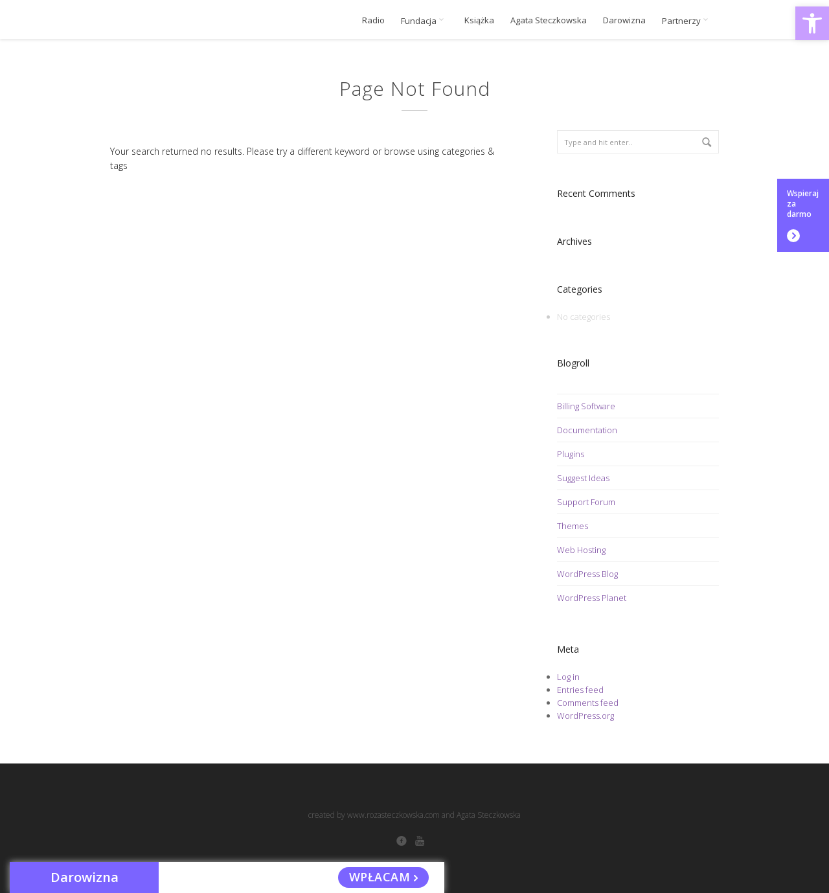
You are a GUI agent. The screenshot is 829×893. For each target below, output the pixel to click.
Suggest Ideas (583, 478)
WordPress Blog (587, 574)
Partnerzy (687, 21)
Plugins (570, 454)
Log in (568, 677)
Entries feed (580, 689)
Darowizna (624, 20)
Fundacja (424, 21)
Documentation (587, 430)
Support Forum (586, 502)
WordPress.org (585, 715)
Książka (479, 20)
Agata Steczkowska (548, 20)
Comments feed (588, 702)
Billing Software (586, 406)
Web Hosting (581, 550)
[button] (812, 23)
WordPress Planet (591, 598)
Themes (572, 526)
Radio (373, 20)
